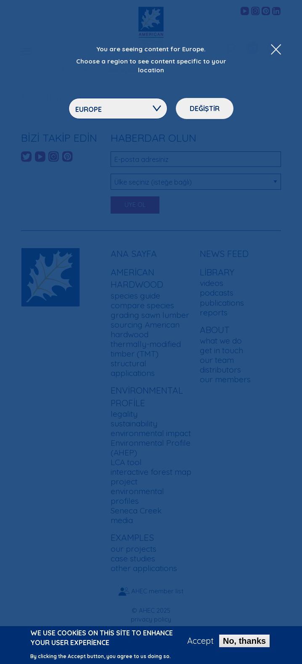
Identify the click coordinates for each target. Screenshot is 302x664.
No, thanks (244, 644)
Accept (200, 644)
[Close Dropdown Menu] (276, 50)
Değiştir (205, 108)
